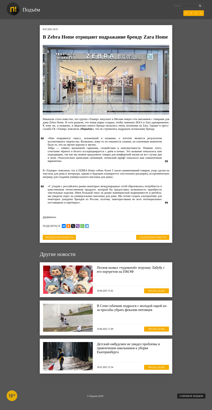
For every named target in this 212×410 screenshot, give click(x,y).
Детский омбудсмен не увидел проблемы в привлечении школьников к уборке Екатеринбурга (128, 348)
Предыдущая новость (59, 237)
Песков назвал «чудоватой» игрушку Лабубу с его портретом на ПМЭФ (131, 270)
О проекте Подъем (191, 396)
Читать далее (156, 291)
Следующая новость (152, 237)
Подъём (31, 10)
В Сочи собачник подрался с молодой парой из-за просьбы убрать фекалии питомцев (132, 308)
